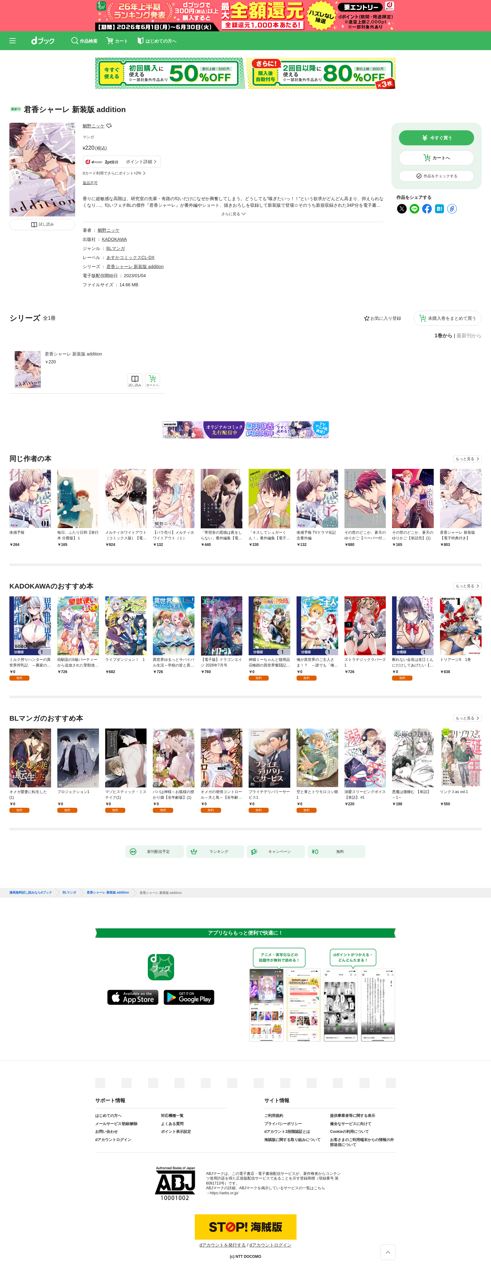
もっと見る (465, 459)
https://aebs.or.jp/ (224, 1193)
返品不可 (90, 183)
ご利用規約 (273, 1115)
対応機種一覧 (172, 1115)
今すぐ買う (441, 137)
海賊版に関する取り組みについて (292, 1140)
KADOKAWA (114, 239)
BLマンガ (115, 248)
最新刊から (469, 335)
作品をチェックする (440, 176)
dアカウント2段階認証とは (287, 1131)
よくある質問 (172, 1124)
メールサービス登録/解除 (116, 1124)
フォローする (109, 126)
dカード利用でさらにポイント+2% (112, 173)
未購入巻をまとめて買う (452, 318)
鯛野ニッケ (94, 125)
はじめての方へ (108, 1115)
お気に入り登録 (385, 318)
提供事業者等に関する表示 (352, 1115)
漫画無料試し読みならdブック (30, 892)
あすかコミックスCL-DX (130, 257)
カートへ (441, 157)
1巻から (443, 335)
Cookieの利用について (349, 1131)
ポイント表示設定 (176, 1131)
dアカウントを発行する (222, 1245)
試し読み (46, 224)
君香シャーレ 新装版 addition (73, 353)
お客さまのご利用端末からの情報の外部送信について (362, 1142)
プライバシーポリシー (283, 1124)
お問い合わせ (106, 1131)
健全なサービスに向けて (350, 1124)
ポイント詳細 (139, 161)
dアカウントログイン (113, 1140)
